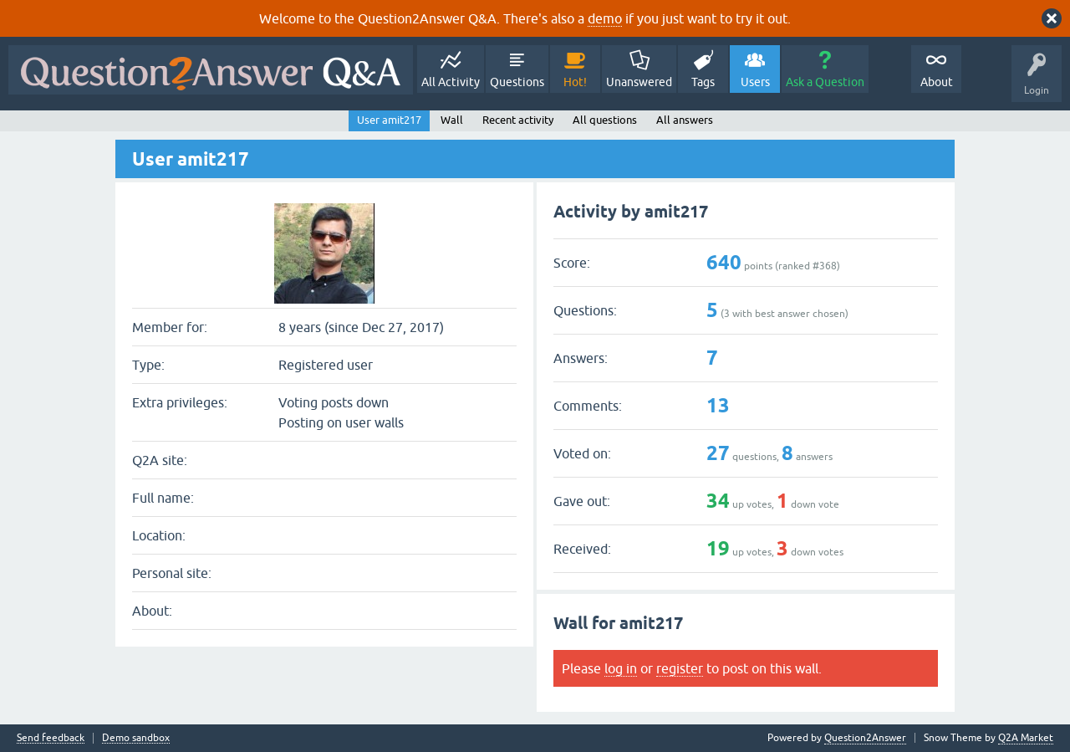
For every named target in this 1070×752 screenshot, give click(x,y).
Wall (452, 120)
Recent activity (517, 120)
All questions (605, 120)
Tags (703, 82)
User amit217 (389, 120)
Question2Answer (865, 738)
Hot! (575, 82)
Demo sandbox (136, 738)
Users (755, 82)
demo (605, 18)
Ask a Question (825, 82)
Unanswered (639, 82)
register (679, 668)
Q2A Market (1025, 738)
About (936, 82)
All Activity (450, 82)
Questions (517, 82)
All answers (684, 120)
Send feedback (50, 738)
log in (620, 668)
